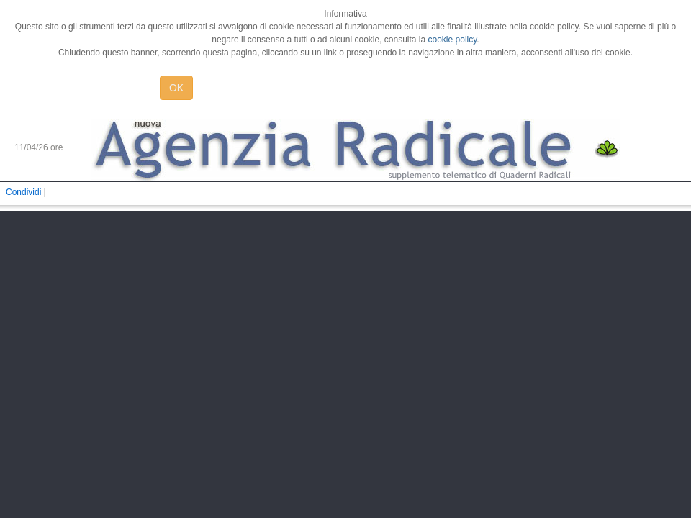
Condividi (23, 192)
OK (176, 88)
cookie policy (452, 40)
